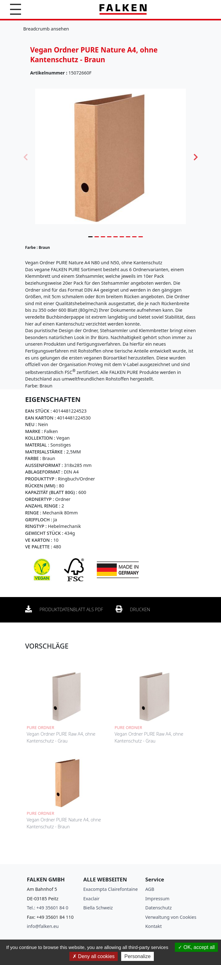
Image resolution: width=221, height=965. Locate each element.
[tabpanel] (110, 156)
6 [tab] (122, 236)
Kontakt (153, 926)
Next (195, 156)
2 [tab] (97, 236)
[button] (15, 9)
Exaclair (91, 899)
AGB (149, 889)
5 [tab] (115, 236)
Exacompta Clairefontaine (110, 889)
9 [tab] (140, 236)
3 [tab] (103, 236)
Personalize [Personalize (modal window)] (137, 956)
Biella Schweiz (98, 908)
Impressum (157, 899)
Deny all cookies (94, 956)
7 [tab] (128, 236)
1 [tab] (90, 236)
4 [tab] (109, 236)
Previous (25, 156)
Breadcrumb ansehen (46, 29)
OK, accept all (196, 947)
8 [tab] (134, 236)
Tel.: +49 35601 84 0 (47, 908)
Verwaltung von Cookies (171, 917)
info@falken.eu (43, 926)
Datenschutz (158, 908)
